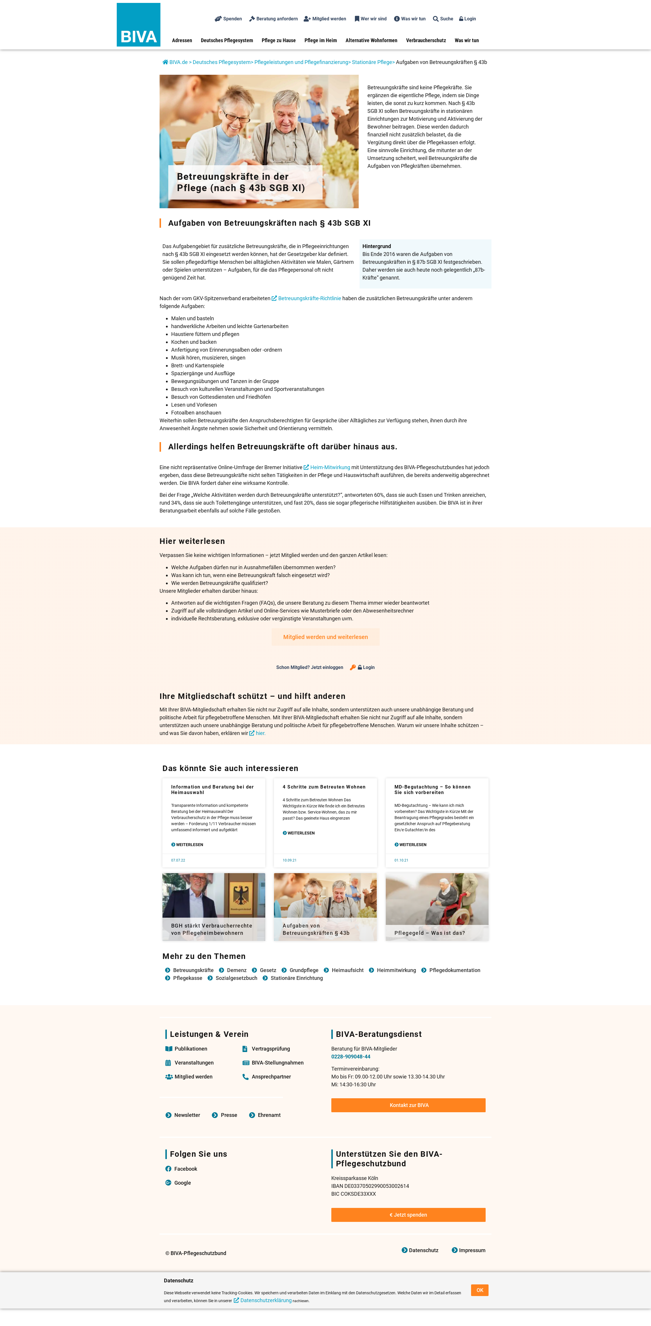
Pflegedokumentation (454, 970)
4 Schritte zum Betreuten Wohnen (324, 787)
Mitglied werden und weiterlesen (325, 636)
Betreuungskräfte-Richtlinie (309, 298)
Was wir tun (467, 40)
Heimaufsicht (348, 970)
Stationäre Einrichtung (297, 978)
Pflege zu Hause (279, 40)
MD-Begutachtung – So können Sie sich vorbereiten (433, 789)
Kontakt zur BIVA (409, 1105)
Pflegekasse (187, 978)
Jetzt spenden (408, 1215)
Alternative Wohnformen (371, 40)
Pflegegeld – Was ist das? (430, 933)
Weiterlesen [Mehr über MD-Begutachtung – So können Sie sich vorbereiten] (413, 844)
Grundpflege (304, 970)
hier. (261, 733)
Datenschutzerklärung (266, 1300)
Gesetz (268, 970)
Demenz (237, 970)
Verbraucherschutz (426, 40)
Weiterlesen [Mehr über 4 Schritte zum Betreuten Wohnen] (301, 833)
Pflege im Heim (321, 40)
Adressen (182, 40)
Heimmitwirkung (396, 970)
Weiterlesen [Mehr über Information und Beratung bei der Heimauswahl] (189, 844)
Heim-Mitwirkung (330, 467)
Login (467, 19)
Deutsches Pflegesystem (227, 40)
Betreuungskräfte (193, 970)
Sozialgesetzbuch (236, 978)
